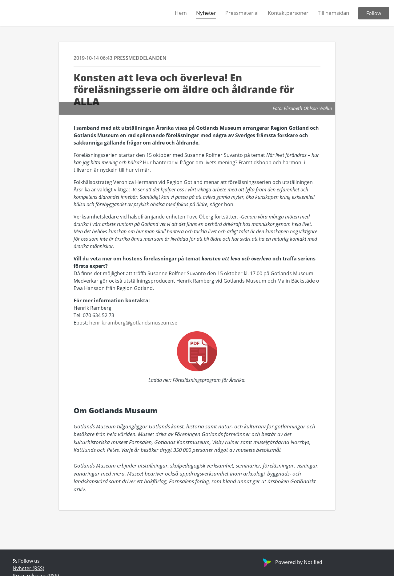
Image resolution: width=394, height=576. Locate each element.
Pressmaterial (242, 12)
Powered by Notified (291, 562)
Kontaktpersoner (288, 12)
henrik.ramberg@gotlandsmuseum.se (133, 322)
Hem (181, 12)
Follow (373, 13)
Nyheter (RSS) (28, 568)
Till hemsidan (333, 12)
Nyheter (206, 12)
